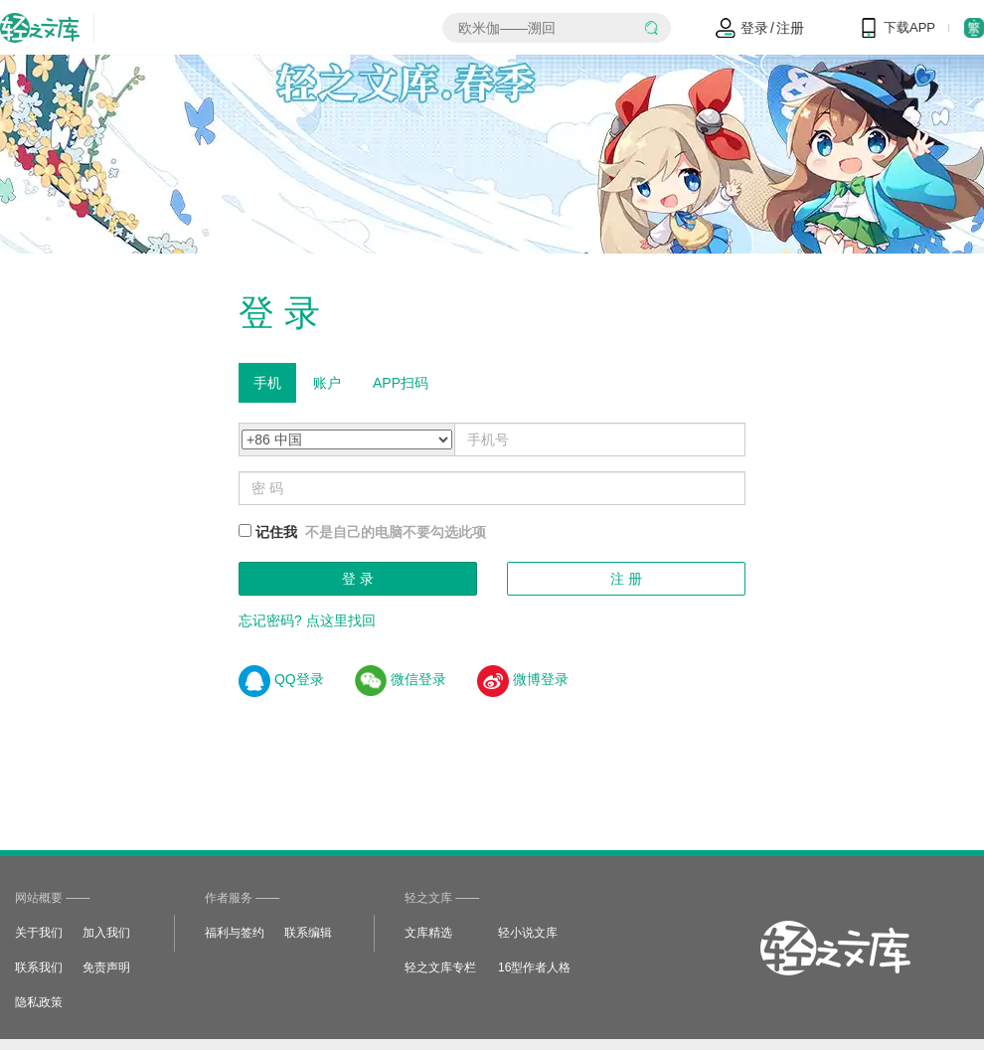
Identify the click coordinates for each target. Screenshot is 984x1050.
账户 (327, 383)
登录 (754, 28)
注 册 (626, 579)
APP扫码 (400, 383)
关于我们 (39, 933)
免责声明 (106, 967)
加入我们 (106, 933)
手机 (267, 383)
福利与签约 (234, 933)
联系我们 (39, 967)
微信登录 (400, 679)
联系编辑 (308, 933)
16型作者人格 (534, 967)
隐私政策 (39, 1002)
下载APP (909, 27)
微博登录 (523, 679)
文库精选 (428, 933)
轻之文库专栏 (440, 967)
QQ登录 (281, 679)
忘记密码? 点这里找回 (307, 620)
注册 (790, 28)
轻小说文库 (528, 933)
